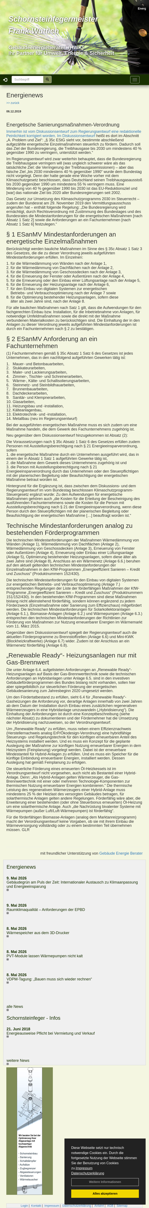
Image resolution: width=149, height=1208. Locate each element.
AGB (110, 1205)
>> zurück (12, 103)
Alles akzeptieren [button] (105, 1193)
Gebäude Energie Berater (121, 853)
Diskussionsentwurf (78, 136)
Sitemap (122, 1205)
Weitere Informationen (105, 1182)
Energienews (21, 867)
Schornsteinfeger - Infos (33, 1018)
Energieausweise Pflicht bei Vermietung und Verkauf (51, 1033)
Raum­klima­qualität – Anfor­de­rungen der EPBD (46, 910)
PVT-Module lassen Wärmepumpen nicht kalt (45, 956)
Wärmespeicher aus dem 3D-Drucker (38, 933)
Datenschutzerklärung (87, 1173)
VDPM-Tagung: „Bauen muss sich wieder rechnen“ (49, 979)
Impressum (84, 1168)
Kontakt (36, 1205)
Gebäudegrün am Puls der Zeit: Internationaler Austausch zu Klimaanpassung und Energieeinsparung (72, 884)
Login (24, 1205)
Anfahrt (99, 1205)
